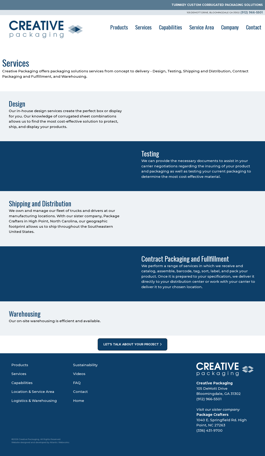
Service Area (201, 27)
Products (119, 27)
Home (78, 401)
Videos (79, 374)
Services (143, 27)
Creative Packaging (214, 383)
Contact (253, 27)
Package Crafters (212, 415)
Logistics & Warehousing (34, 401)
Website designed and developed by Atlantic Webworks (40, 442)
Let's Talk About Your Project (132, 344)
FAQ (77, 383)
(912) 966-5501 (252, 12)
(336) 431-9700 (209, 430)
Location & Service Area (32, 392)
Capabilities (170, 27)
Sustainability (85, 365)
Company (230, 27)
